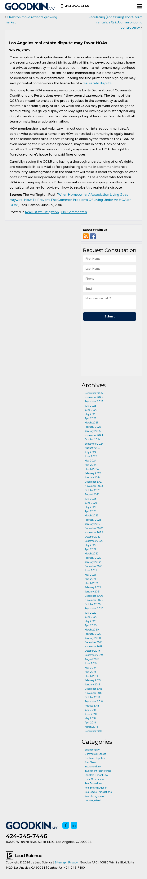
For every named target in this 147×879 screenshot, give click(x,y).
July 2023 (90, 498)
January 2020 (93, 638)
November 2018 (93, 693)
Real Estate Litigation (42, 212)
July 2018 (90, 709)
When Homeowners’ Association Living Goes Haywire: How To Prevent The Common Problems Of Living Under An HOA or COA (70, 199)
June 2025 (91, 409)
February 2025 (93, 426)
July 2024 (90, 452)
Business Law (92, 749)
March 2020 (92, 629)
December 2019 (93, 642)
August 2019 (92, 659)
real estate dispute (97, 83)
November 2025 (94, 397)
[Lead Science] (24, 855)
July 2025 (90, 405)
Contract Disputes (95, 758)
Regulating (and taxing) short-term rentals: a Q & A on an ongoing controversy (115, 22)
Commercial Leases (95, 753)
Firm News (90, 762)
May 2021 (90, 574)
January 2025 (93, 431)
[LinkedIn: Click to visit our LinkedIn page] (74, 825)
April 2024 (91, 464)
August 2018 (92, 705)
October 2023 (92, 490)
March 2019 (91, 676)
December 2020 (94, 595)
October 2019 (92, 650)
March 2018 (91, 726)
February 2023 (93, 519)
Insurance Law (93, 766)
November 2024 (94, 435)
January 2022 (93, 562)
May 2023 (90, 507)
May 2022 (90, 545)
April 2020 (91, 625)
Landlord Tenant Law (96, 775)
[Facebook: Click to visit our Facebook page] (65, 825)
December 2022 (94, 528)
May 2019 (90, 667)
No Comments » (74, 212)
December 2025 (94, 393)
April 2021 (90, 578)
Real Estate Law (93, 783)
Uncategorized (93, 800)
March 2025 (92, 422)
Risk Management (95, 796)
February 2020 (93, 633)
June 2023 (91, 502)
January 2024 (93, 477)
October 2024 (93, 439)
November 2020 (94, 600)
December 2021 (93, 566)
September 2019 (94, 655)
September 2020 (94, 608)
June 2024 (91, 456)
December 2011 (93, 731)
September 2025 (94, 401)
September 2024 (94, 443)
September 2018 (94, 701)
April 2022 (90, 549)
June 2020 (91, 617)
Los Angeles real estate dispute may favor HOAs (58, 43)
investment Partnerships (98, 770)
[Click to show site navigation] (139, 6)
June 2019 (91, 663)
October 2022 (92, 536)
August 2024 (92, 448)
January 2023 (92, 524)
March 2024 (92, 469)
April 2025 (90, 418)
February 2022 (93, 557)
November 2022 (94, 532)
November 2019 (93, 646)
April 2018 (90, 722)
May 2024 (90, 460)
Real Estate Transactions (98, 791)
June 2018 (91, 714)
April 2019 (90, 671)
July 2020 (90, 612)
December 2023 (94, 481)
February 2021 (93, 587)
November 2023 (94, 486)
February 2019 (93, 680)
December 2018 (93, 688)
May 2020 (90, 621)
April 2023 (90, 511)
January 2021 (92, 591)
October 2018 (92, 697)
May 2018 (90, 718)
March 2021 (91, 583)
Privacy (73, 862)
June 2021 (91, 570)
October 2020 (93, 604)
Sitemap (60, 862)
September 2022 (94, 540)
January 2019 (92, 684)
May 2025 (90, 414)
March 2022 (92, 553)
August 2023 (92, 494)
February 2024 (93, 473)
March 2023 (91, 515)
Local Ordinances (94, 779)
